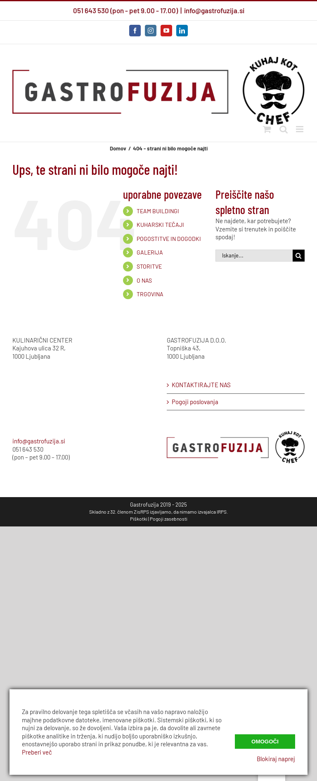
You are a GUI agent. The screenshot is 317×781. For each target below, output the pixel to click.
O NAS (144, 280)
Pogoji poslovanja (195, 401)
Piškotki (138, 518)
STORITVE (149, 266)
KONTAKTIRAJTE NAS (201, 384)
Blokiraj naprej (276, 758)
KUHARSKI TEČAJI (160, 224)
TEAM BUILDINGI (158, 210)
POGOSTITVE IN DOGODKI (169, 238)
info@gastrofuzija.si (214, 10)
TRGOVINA (150, 294)
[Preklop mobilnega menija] (300, 129)
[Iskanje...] (254, 256)
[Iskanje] (299, 256)
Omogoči (265, 741)
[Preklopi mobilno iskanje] (283, 129)
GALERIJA (150, 252)
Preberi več (37, 752)
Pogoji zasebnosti (168, 518)
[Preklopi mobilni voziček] (267, 129)
